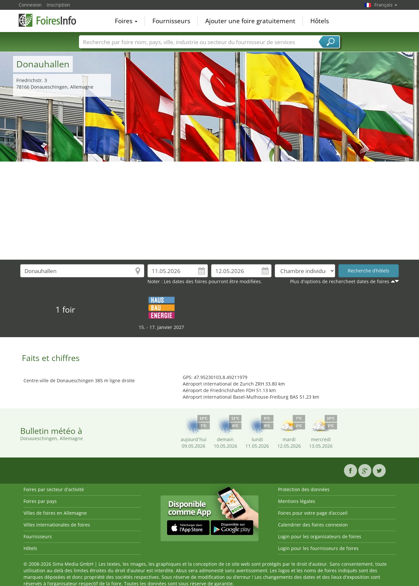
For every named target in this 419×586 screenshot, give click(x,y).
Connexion (30, 5)
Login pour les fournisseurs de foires (318, 548)
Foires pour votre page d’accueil (313, 513)
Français (385, 5)
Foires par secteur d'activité (53, 489)
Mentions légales (296, 501)
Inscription (58, 5)
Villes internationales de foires (56, 525)
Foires (126, 21)
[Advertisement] (209, 210)
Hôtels (319, 21)
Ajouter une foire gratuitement (250, 21)
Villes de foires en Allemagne (55, 513)
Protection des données (304, 489)
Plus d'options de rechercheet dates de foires (339, 281)
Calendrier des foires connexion (313, 525)
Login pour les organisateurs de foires (319, 536)
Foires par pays (40, 501)
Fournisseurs (171, 21)
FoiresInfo (51, 20)
